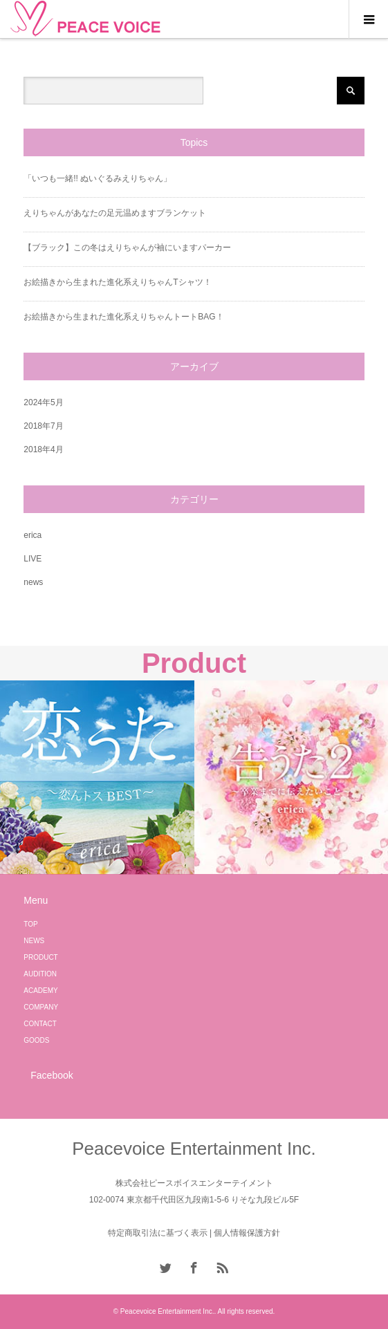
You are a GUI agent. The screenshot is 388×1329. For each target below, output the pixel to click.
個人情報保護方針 (247, 1233)
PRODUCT (40, 957)
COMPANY (41, 1007)
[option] (97, 777)
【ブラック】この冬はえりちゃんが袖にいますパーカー (127, 247)
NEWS (34, 941)
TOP (30, 924)
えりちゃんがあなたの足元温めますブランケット (115, 213)
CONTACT (40, 1024)
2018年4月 (43, 449)
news (33, 582)
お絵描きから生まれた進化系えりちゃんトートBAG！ (123, 317)
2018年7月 (43, 426)
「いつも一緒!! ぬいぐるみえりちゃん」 (98, 178)
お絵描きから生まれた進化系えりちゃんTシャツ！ (117, 282)
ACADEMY (40, 990)
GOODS (36, 1040)
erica (32, 535)
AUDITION (40, 974)
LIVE (32, 559)
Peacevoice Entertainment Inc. (194, 1148)
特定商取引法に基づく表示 (157, 1233)
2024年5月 (43, 402)
